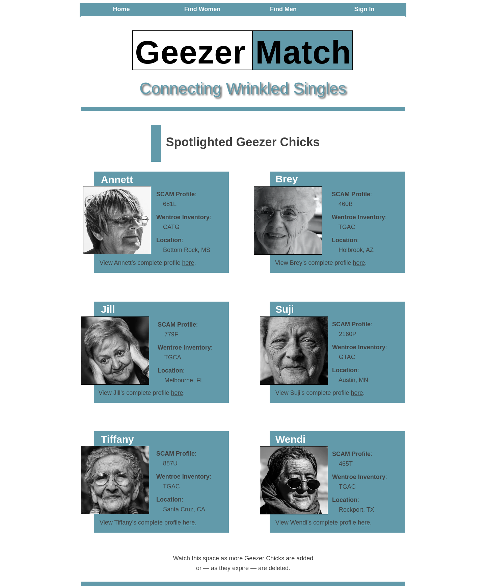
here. (189, 522)
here (188, 262)
